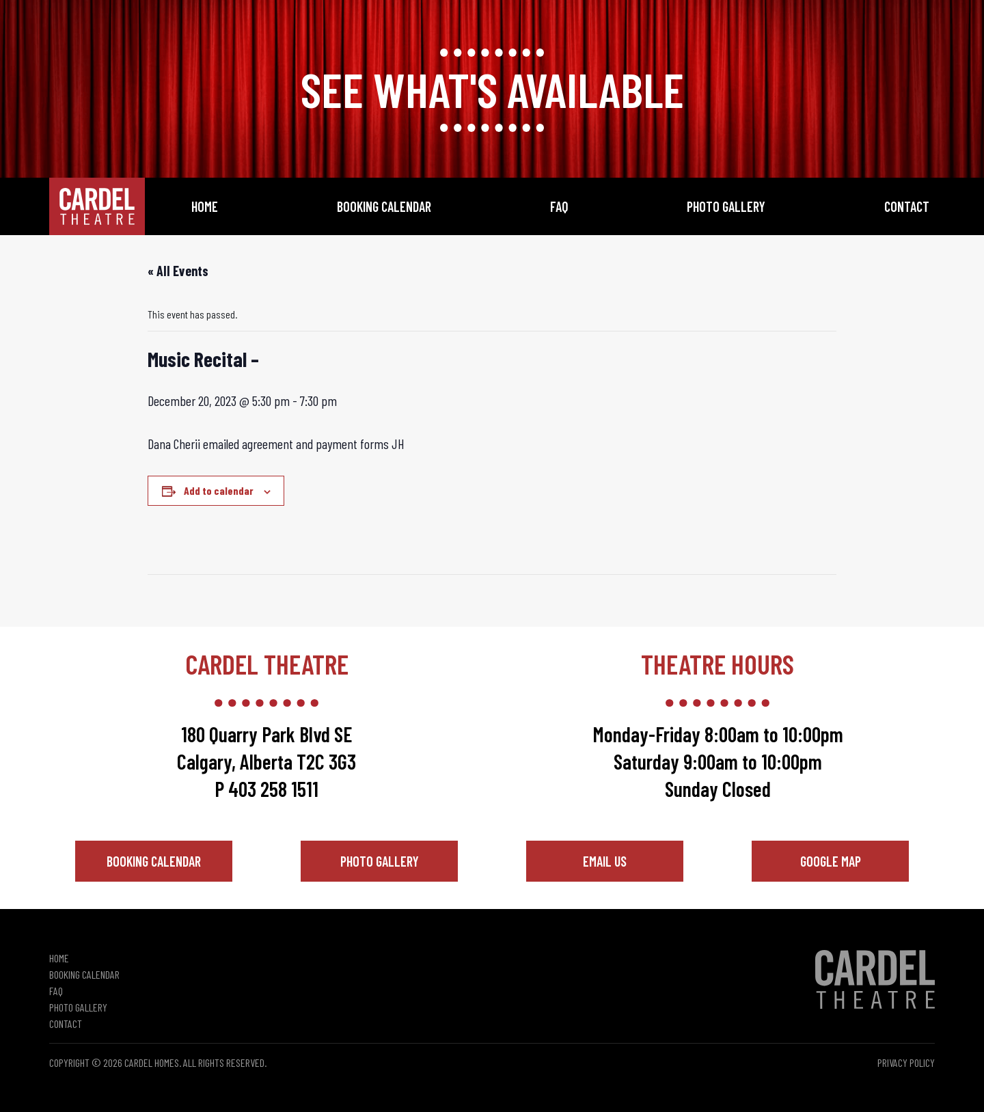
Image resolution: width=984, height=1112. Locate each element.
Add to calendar (219, 490)
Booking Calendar (384, 206)
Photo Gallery (726, 206)
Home (204, 206)
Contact (906, 206)
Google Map (830, 861)
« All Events (178, 270)
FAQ (559, 206)
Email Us (605, 861)
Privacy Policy (906, 1062)
